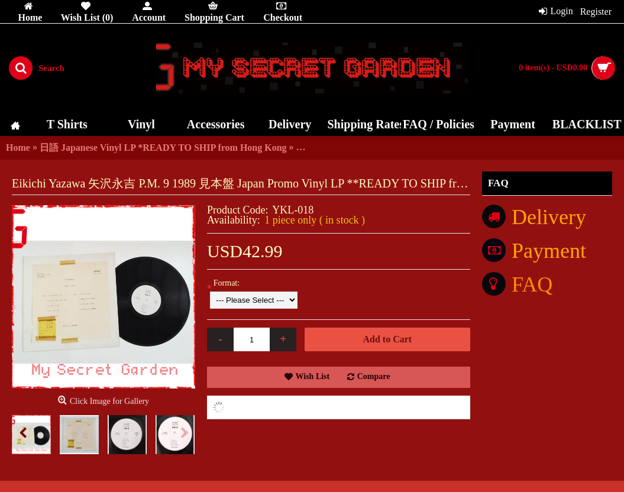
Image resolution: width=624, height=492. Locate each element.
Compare (373, 376)
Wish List (313, 376)
